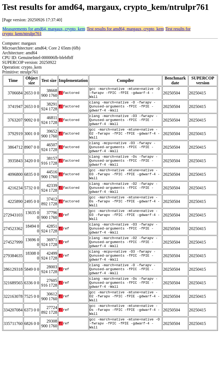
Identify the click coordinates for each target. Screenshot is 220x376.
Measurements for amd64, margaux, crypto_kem (43, 29)
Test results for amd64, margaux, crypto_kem (125, 29)
